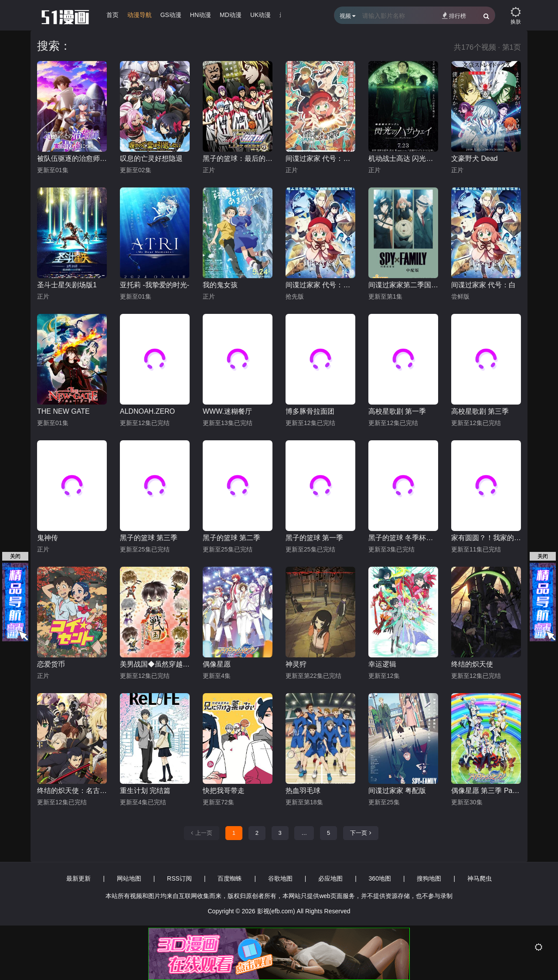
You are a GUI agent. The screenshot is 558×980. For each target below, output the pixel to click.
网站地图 (129, 878)
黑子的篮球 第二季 (231, 537)
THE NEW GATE (63, 411)
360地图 (380, 878)
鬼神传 (47, 537)
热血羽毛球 (303, 790)
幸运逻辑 (382, 664)
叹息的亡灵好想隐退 (151, 158)
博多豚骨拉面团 (310, 411)
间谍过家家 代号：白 (483, 285)
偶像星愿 (217, 664)
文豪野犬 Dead (474, 158)
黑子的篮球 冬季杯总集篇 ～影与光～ (403, 537)
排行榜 (454, 15)
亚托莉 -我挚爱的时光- (154, 285)
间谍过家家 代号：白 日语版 (320, 285)
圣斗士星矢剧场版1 (67, 285)
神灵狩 (296, 664)
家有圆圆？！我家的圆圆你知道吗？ (486, 537)
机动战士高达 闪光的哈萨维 (403, 158)
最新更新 (78, 878)
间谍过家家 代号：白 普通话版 (320, 158)
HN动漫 (200, 14)
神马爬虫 (479, 878)
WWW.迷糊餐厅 (227, 411)
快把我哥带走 (224, 790)
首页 (112, 14)
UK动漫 (260, 14)
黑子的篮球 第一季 (314, 537)
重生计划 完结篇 (145, 790)
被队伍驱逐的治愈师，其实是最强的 (72, 158)
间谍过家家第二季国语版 (403, 285)
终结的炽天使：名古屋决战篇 (72, 790)
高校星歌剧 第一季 (397, 411)
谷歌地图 (280, 878)
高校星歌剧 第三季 (480, 411)
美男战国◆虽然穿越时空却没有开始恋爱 (155, 664)
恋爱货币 (51, 664)
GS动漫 (170, 14)
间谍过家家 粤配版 (397, 790)
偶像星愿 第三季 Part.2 (486, 790)
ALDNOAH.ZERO (147, 411)
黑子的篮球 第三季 (148, 537)
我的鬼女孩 (220, 285)
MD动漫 (231, 14)
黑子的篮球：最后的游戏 (237, 158)
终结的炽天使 (472, 664)
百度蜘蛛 (230, 878)
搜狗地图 (429, 878)
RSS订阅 (179, 878)
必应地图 (330, 878)
